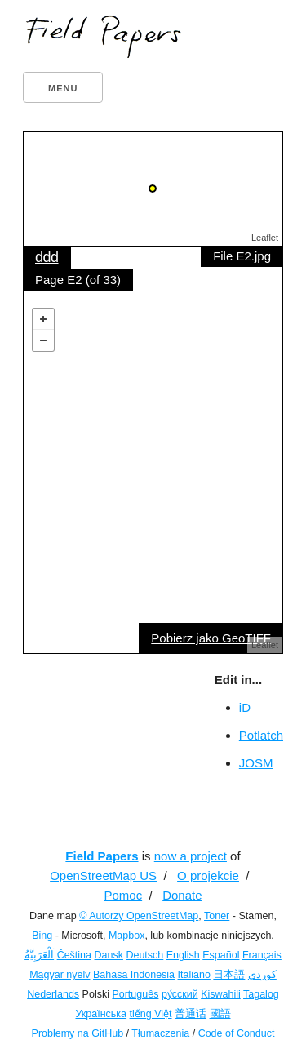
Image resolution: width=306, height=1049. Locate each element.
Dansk (109, 955)
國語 (220, 1014)
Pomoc (123, 895)
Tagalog (261, 994)
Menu (63, 88)
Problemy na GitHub (78, 1033)
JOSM (256, 763)
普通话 (190, 1014)
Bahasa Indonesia (134, 974)
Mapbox (126, 935)
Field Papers (101, 856)
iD (245, 707)
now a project (190, 856)
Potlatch (261, 735)
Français (262, 955)
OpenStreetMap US (103, 875)
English (183, 955)
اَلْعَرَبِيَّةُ (39, 955)
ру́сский (180, 994)
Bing (42, 935)
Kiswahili (221, 994)
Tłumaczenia (160, 1033)
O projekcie (208, 875)
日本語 (229, 974)
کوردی (262, 974)
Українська (100, 1014)
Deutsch (144, 955)
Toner (216, 916)
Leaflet (264, 237)
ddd (47, 257)
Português (135, 994)
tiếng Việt (151, 1014)
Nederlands (53, 994)
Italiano (194, 974)
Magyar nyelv (59, 974)
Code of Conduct (236, 1033)
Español (220, 955)
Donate (182, 895)
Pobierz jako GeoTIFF (211, 638)
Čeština (74, 955)
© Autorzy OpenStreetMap (138, 916)
